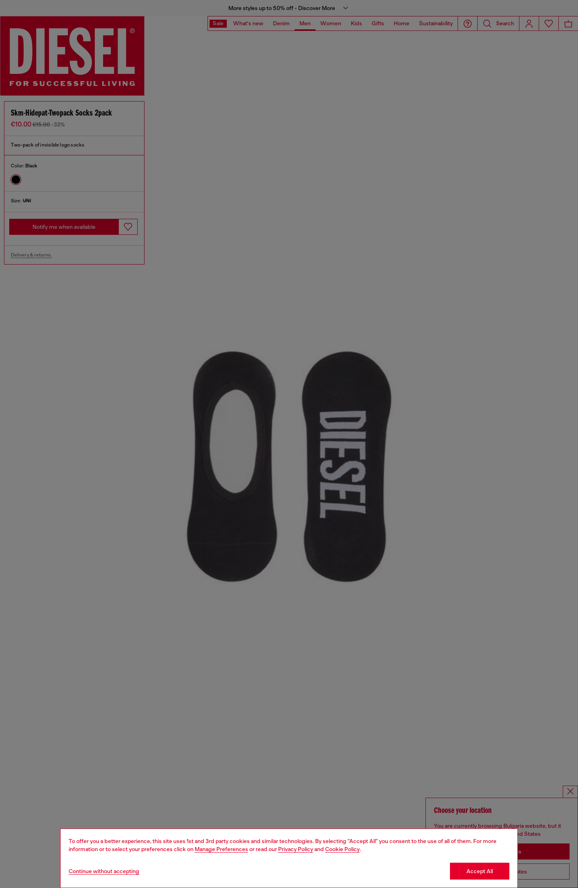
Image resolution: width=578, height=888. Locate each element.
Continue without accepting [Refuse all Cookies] (104, 871)
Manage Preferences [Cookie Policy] (221, 849)
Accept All (479, 871)
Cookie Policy (342, 849)
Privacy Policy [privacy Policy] (295, 849)
